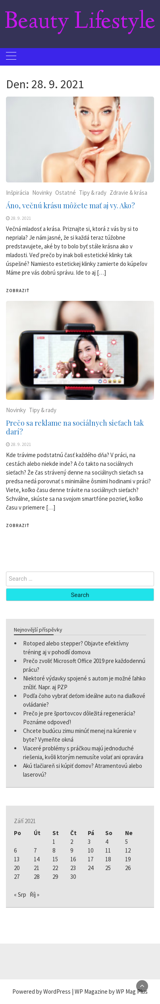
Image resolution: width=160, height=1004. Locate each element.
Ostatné (65, 192)
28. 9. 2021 (21, 218)
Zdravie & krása (128, 192)
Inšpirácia (17, 192)
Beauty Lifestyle (80, 22)
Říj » (34, 894)
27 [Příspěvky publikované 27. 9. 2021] (16, 876)
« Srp (20, 894)
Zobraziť (17, 290)
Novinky (42, 192)
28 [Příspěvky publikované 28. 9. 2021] (36, 876)
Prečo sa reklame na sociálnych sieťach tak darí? (75, 427)
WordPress (57, 991)
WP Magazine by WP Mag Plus (111, 991)
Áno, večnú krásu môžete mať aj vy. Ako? (70, 205)
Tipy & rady (92, 192)
